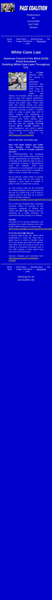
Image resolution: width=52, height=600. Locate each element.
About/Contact (37, 39)
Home (9, 39)
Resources (41, 41)
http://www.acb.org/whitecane (21, 135)
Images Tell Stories (24, 41)
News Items (21, 39)
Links (27, 43)
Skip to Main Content (33, 32)
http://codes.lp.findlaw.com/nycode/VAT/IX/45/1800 (30, 229)
